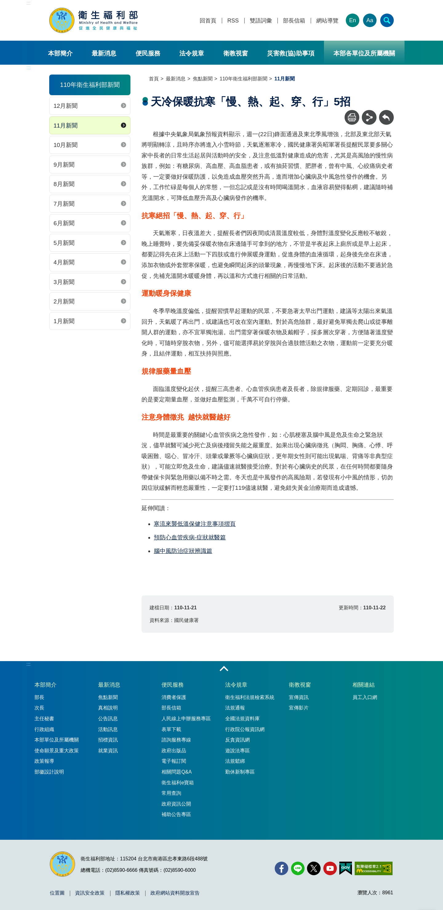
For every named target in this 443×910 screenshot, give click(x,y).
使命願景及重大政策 (56, 750)
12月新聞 (66, 106)
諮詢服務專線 (176, 739)
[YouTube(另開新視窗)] (330, 868)
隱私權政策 (127, 893)
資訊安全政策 (90, 893)
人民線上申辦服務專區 (186, 718)
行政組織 (44, 729)
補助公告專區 (176, 814)
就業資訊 (108, 750)
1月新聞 (64, 321)
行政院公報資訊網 (245, 729)
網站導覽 (327, 21)
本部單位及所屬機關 (56, 739)
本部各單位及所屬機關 (364, 53)
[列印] (352, 117)
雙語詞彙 (261, 21)
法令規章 (191, 53)
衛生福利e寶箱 (178, 782)
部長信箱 (294, 21)
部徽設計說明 (49, 771)
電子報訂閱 (174, 761)
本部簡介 (60, 53)
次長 (39, 707)
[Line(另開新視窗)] (298, 868)
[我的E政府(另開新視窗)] (345, 868)
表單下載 (171, 729)
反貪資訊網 (237, 739)
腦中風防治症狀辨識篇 (183, 551)
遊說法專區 (237, 750)
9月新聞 (64, 164)
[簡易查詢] (387, 20)
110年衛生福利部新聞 (243, 78)
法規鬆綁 (235, 761)
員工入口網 (365, 697)
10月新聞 (66, 145)
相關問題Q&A (177, 771)
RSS (233, 21)
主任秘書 (44, 718)
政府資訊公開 (176, 803)
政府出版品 (174, 750)
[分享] (369, 117)
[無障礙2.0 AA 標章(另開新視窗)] (374, 868)
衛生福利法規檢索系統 (249, 697)
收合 (224, 669)
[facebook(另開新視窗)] (281, 868)
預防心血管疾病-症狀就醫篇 (190, 537)
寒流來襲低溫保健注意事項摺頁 (195, 524)
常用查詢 (171, 793)
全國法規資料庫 (242, 718)
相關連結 (364, 685)
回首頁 (208, 21)
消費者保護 (174, 697)
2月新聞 (64, 301)
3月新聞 (64, 282)
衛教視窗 (235, 53)
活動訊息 (108, 729)
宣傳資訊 (299, 697)
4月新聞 (64, 262)
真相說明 (108, 707)
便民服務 (148, 53)
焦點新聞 (203, 78)
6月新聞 (64, 223)
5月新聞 (64, 243)
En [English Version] (352, 20)
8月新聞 (64, 184)
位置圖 (57, 893)
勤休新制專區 (240, 771)
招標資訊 (108, 739)
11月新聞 (66, 125)
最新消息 (104, 53)
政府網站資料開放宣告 (175, 893)
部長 (39, 697)
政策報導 (44, 761)
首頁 (154, 78)
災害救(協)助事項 (290, 53)
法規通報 (235, 707)
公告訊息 (108, 718)
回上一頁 (386, 113)
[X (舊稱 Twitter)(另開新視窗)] (314, 868)
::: (28, 3)
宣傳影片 (299, 707)
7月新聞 (64, 204)
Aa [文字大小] (369, 20)
